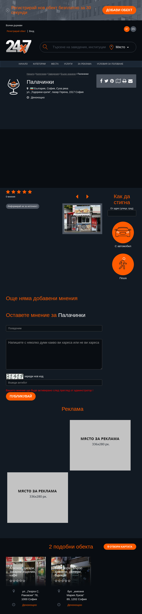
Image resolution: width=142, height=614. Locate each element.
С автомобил (123, 238)
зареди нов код (33, 379)
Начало (23, 67)
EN (133, 29)
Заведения (53, 77)
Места (55, 67)
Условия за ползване (110, 67)
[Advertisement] (116, 109)
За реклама (84, 67)
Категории (39, 67)
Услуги (68, 67)
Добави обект (119, 10)
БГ (127, 29)
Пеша (123, 270)
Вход (31, 31)
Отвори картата (119, 549)
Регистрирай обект (16, 31)
